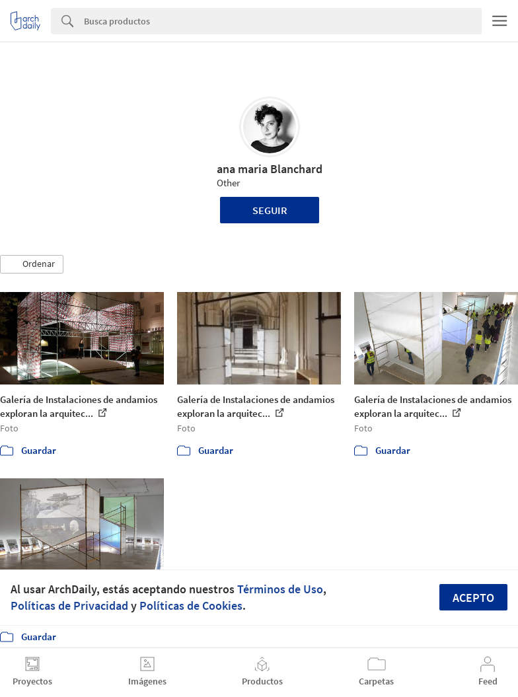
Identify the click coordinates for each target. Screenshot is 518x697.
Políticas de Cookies (190, 605)
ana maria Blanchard (269, 168)
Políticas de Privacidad (69, 605)
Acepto (473, 597)
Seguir (269, 210)
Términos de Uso (280, 589)
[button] (31, 264)
